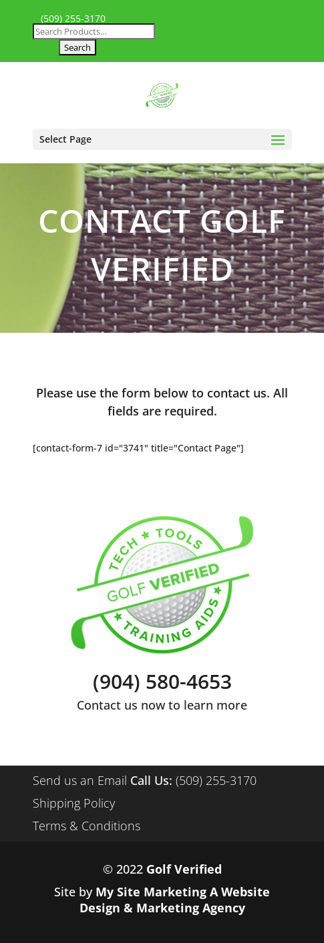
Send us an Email (80, 780)
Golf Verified (184, 869)
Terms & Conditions (86, 826)
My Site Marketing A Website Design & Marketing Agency (175, 900)
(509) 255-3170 (73, 18)
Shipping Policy (74, 803)
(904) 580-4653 (162, 681)
